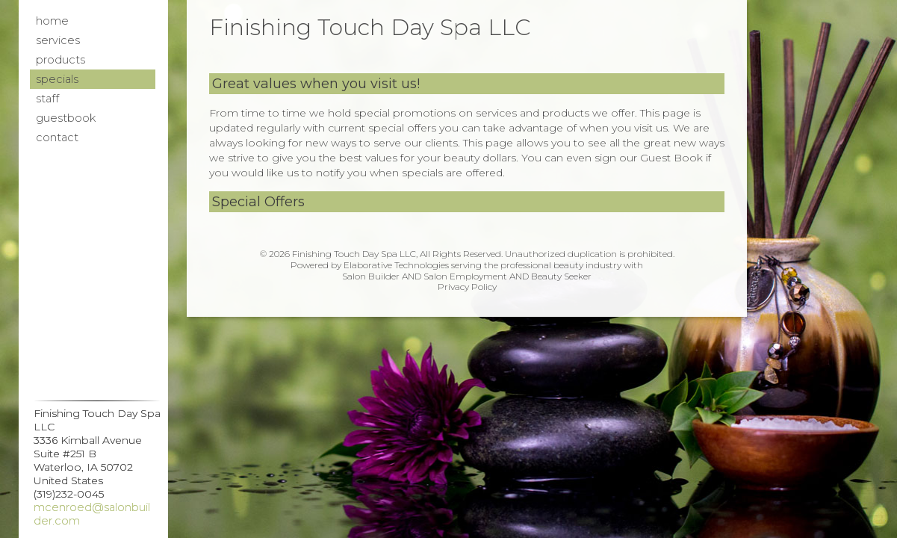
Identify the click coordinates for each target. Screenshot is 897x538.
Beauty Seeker (561, 276)
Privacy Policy (467, 286)
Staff (47, 98)
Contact (57, 137)
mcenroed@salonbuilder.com (92, 514)
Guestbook (66, 118)
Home (52, 21)
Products (60, 60)
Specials (57, 79)
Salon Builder (371, 276)
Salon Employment (465, 276)
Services (58, 40)
